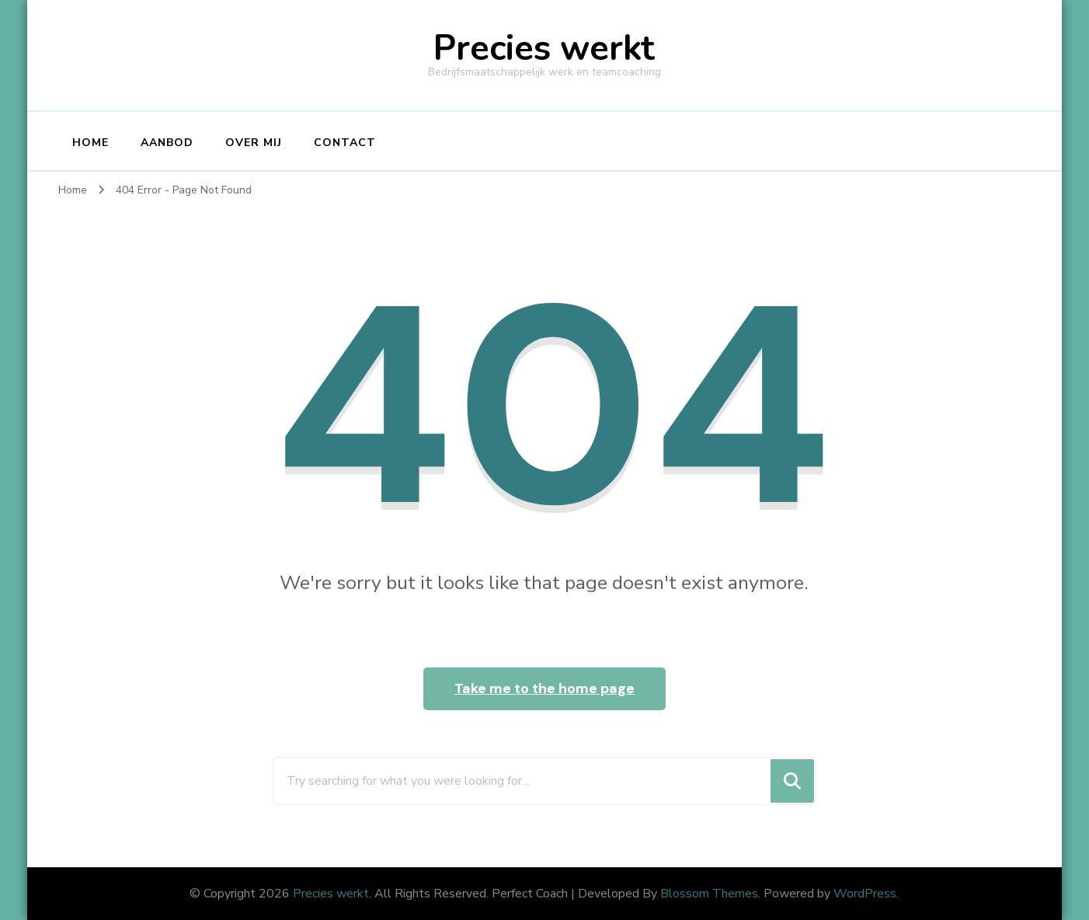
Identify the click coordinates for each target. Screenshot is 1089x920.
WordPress (864, 893)
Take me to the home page (544, 688)
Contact (345, 142)
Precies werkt (544, 48)
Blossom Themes (709, 893)
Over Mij (253, 142)
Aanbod (167, 142)
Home (90, 142)
